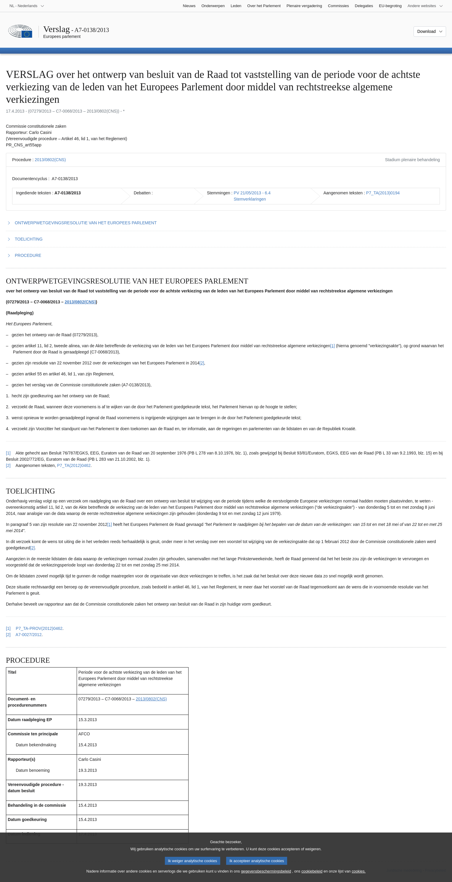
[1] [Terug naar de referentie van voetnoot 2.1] (8, 628)
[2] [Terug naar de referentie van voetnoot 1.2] (8, 465)
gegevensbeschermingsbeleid (266, 876)
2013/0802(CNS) (50, 159)
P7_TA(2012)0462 (74, 465)
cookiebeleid (311, 876)
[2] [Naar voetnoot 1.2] (202, 363)
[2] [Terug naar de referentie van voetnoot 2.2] (8, 634)
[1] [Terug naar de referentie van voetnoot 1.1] (8, 453)
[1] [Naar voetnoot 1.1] (332, 345)
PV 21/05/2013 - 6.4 (252, 193)
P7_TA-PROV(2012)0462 (39, 628)
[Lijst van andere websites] (425, 6)
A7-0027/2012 (29, 634)
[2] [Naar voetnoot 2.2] (32, 547)
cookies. (359, 876)
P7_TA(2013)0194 (383, 193)
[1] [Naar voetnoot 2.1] (109, 524)
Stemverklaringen (250, 199)
